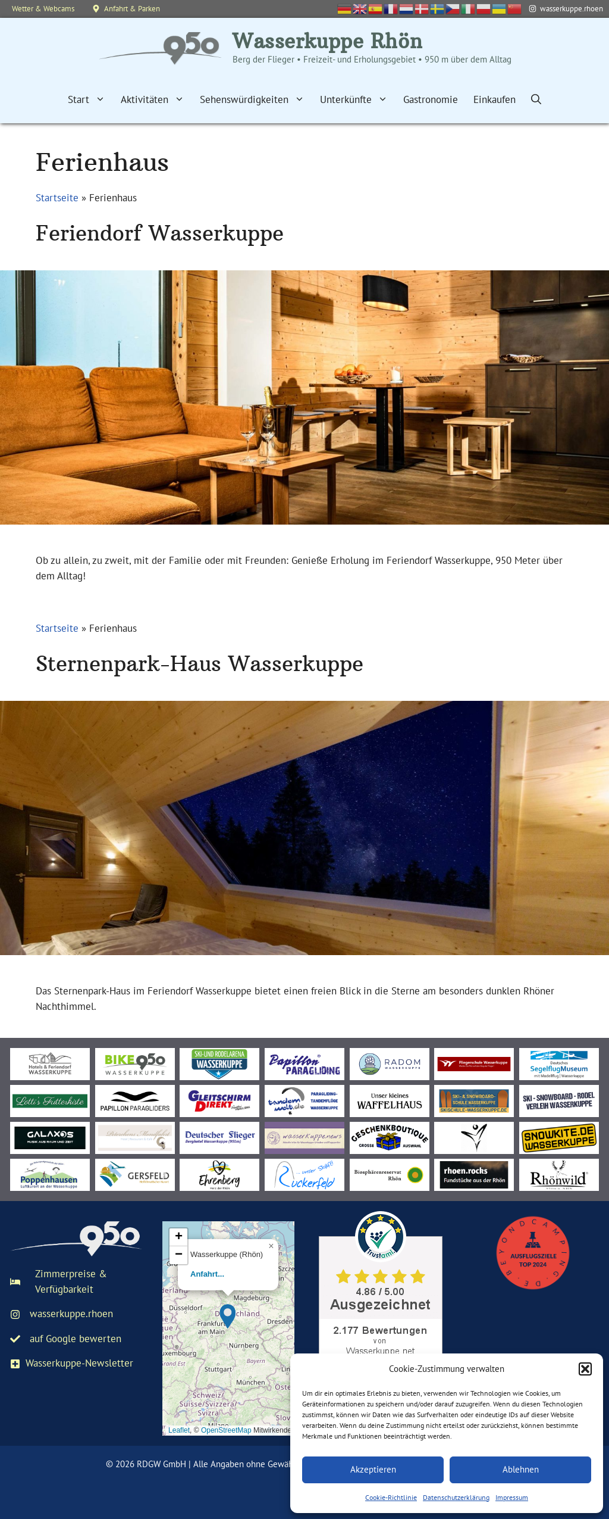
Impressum (511, 1497)
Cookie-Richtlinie (391, 1497)
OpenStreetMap (226, 1430)
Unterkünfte (357, 99)
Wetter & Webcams (43, 9)
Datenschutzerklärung (456, 1497)
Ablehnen (521, 1469)
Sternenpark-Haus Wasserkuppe (199, 663)
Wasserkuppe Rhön (327, 41)
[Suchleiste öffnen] (536, 99)
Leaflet (179, 1430)
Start (90, 99)
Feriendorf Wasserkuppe (160, 233)
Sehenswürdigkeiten (256, 99)
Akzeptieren (373, 1469)
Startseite (57, 197)
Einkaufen (494, 99)
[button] (585, 1369)
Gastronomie (430, 99)
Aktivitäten (156, 99)
